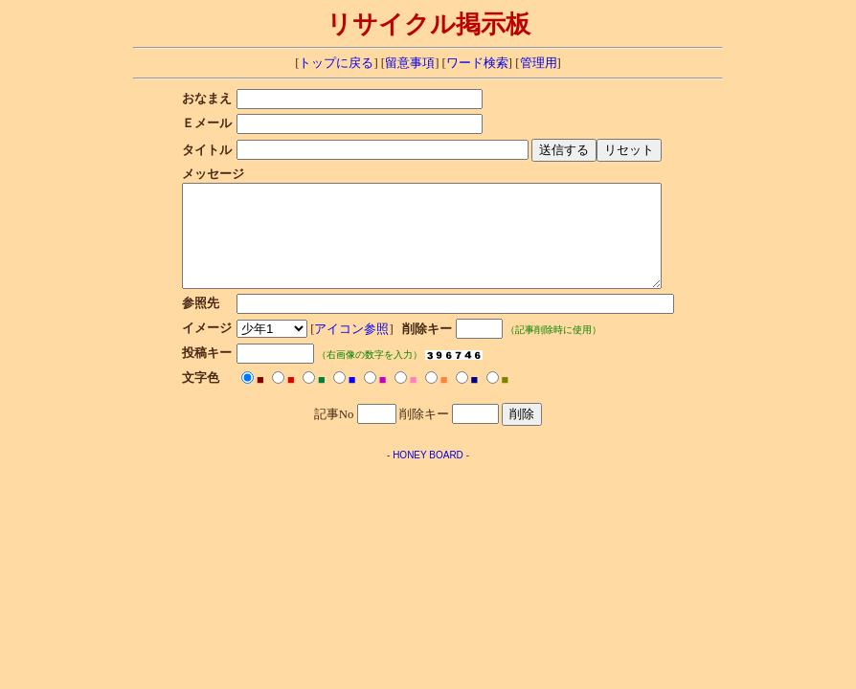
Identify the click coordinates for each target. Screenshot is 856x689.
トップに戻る (336, 63)
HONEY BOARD (428, 475)
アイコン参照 (334, 349)
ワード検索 (477, 63)
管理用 (538, 63)
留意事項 (410, 63)
